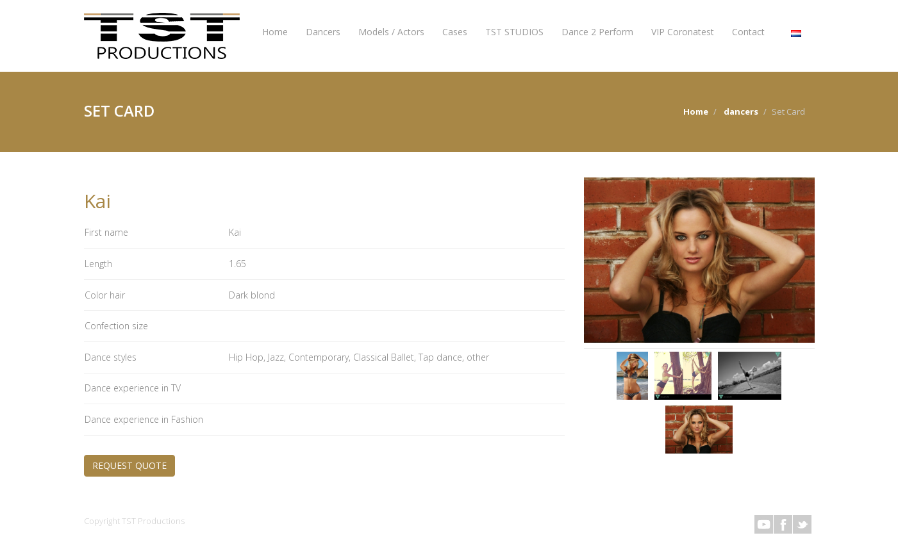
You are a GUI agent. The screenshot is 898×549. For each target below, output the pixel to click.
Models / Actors (391, 32)
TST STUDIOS (514, 32)
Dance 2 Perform (597, 32)
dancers (741, 111)
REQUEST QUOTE (129, 465)
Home (275, 32)
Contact (748, 32)
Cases (454, 32)
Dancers (323, 32)
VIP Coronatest (682, 32)
